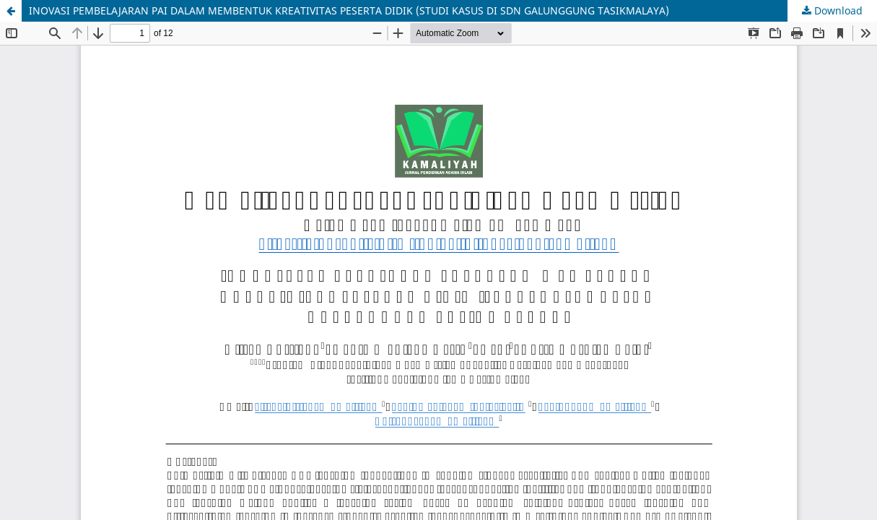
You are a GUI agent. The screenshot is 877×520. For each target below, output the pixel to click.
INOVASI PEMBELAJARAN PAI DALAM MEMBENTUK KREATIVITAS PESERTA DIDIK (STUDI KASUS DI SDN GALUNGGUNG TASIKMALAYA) (349, 10)
